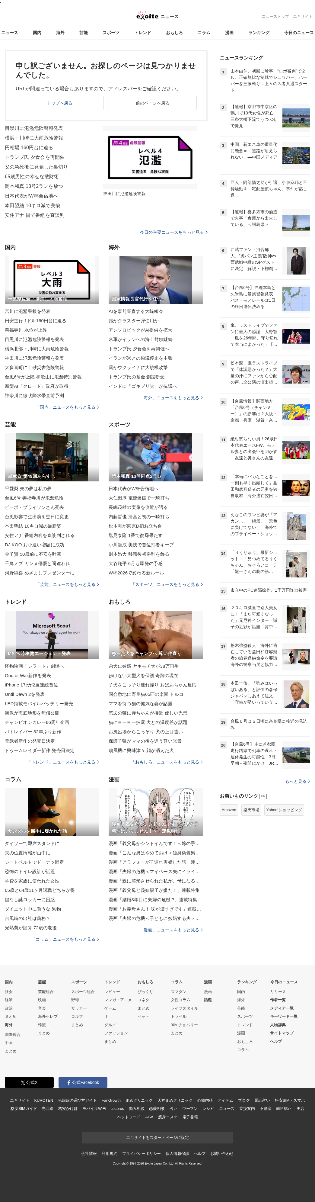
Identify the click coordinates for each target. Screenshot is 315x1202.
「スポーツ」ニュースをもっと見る (167, 584)
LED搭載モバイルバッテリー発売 (39, 703)
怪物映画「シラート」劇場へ (34, 666)
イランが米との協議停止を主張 (141, 358)
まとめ (11, 1016)
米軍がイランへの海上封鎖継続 (141, 339)
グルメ (110, 1025)
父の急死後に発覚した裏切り (36, 166)
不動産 (266, 1108)
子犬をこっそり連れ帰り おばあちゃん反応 (153, 684)
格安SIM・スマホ (290, 1100)
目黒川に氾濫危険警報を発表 (34, 339)
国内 (37, 32)
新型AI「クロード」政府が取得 (36, 386)
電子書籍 (190, 1117)
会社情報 (89, 1153)
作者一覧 (278, 1000)
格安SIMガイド (24, 1108)
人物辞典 (278, 1025)
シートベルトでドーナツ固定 (34, 862)
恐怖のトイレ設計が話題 (30, 871)
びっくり (145, 991)
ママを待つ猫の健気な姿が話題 (141, 703)
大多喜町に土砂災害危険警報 (34, 367)
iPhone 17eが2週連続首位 (31, 684)
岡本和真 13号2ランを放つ (34, 186)
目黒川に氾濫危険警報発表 (34, 128)
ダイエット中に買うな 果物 (33, 908)
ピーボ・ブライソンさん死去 (34, 507)
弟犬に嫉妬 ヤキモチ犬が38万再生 (144, 666)
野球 (75, 1000)
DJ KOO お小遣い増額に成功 (34, 544)
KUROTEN (43, 1100)
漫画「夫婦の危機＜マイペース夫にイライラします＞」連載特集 (156, 871)
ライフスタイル (184, 1008)
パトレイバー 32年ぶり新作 (33, 731)
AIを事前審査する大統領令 (136, 311)
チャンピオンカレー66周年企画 (37, 722)
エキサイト (303, 16)
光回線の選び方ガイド (77, 1100)
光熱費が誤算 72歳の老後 (31, 927)
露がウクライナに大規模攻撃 (138, 367)
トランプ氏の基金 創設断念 (137, 376)
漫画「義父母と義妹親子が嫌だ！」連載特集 (154, 890)
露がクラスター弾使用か (134, 320)
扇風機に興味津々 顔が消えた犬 (141, 750)
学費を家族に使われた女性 (32, 880)
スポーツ (111, 32)
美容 (300, 1108)
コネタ (143, 1000)
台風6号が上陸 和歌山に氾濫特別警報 (43, 376)
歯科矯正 (283, 1108)
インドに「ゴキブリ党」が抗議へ (143, 386)
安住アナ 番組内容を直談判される (40, 535)
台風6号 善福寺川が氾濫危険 (34, 497)
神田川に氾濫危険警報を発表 (34, 358)
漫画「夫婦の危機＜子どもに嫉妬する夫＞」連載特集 (156, 918)
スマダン (178, 991)
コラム (204, 32)
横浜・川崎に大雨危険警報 (34, 137)
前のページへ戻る (153, 103)
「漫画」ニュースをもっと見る (171, 929)
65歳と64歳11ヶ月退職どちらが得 (40, 890)
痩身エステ (167, 1117)
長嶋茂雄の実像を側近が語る (138, 507)
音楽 (42, 1008)
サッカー (79, 1008)
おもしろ (174, 32)
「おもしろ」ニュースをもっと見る (167, 762)
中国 (9, 1042)
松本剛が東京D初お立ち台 (135, 526)
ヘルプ (276, 1041)
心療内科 (205, 1100)
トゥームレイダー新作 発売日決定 (40, 750)
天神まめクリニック (175, 1100)
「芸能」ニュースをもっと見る (67, 584)
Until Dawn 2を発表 (25, 694)
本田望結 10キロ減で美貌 (32, 205)
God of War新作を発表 (28, 675)
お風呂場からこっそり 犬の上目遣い (146, 731)
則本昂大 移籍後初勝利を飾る (139, 554)
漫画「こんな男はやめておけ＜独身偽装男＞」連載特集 (156, 852)
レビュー (112, 991)
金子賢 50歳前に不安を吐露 (33, 554)
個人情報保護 (177, 1153)
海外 (60, 32)
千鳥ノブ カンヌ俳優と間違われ (37, 563)
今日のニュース (299, 32)
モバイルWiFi (94, 1108)
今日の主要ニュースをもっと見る (174, 232)
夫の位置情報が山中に (27, 852)
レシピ (208, 1108)
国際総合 (13, 1034)
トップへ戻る (60, 103)
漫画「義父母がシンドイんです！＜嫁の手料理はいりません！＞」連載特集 (156, 843)
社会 (9, 991)
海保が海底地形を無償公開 (32, 712)
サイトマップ (282, 1033)
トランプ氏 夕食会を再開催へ (139, 348)
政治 (9, 1008)
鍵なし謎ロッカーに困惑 (30, 899)
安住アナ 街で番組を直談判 (35, 215)
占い (173, 1108)
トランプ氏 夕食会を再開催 (35, 157)
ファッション (116, 1033)
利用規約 (109, 1153)
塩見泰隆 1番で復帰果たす (136, 535)
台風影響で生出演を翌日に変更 (37, 516)
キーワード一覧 (284, 1016)
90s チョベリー (184, 1025)
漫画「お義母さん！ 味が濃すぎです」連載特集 (156, 908)
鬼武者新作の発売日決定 (30, 741)
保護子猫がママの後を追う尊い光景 (145, 741)
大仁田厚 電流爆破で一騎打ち (139, 497)
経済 (9, 1000)
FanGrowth (111, 1100)
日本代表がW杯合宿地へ (31, 195)
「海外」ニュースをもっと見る (171, 397)
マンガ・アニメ (118, 1000)
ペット (143, 1016)
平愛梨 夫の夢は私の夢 (28, 488)
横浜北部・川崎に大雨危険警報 (37, 348)
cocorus (117, 1108)
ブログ (244, 1100)
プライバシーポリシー (141, 1153)
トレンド (142, 32)
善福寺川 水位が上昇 (26, 330)
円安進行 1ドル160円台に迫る (35, 320)
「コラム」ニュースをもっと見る (65, 939)
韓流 (42, 1025)
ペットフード (128, 1117)
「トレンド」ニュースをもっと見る (63, 762)
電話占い (262, 1100)
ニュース (9, 32)
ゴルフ (77, 1016)
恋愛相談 (156, 1108)
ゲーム (110, 1008)
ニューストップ (275, 16)
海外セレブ (48, 1016)
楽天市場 (251, 810)
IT (106, 1016)
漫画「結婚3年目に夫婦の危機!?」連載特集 (153, 899)
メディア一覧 (282, 1008)
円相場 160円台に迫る (29, 147)
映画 (42, 1000)
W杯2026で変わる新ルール (136, 572)
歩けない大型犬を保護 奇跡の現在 (143, 675)
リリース (278, 991)
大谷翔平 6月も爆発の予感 (136, 563)
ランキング (258, 32)
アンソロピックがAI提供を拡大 (140, 330)
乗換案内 (247, 1108)
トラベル (178, 1016)
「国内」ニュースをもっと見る (67, 407)
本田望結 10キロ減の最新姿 (33, 526)
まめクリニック (139, 1100)
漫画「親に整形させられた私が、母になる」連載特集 (156, 880)
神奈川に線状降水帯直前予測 (34, 395)
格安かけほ (68, 1108)
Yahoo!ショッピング (284, 810)
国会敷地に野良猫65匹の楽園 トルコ (146, 694)
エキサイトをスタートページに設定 (157, 1137)
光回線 (47, 1108)
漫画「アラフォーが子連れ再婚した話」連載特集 (156, 862)
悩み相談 (136, 1108)
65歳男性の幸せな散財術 (32, 176)
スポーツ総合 (83, 991)
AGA (149, 1117)
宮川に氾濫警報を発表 (27, 311)
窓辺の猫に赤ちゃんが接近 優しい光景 (148, 712)
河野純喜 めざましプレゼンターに (40, 572)
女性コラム (180, 1000)
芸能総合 (46, 991)
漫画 (229, 32)
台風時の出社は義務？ (27, 918)
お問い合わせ (222, 1153)
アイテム (225, 1100)
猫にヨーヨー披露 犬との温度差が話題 (148, 722)
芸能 (83, 32)
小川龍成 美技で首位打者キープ (141, 544)
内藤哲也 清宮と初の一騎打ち (139, 516)
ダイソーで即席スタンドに (32, 843)
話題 (208, 1000)
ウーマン (190, 1108)
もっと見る (297, 781)
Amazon (229, 810)
